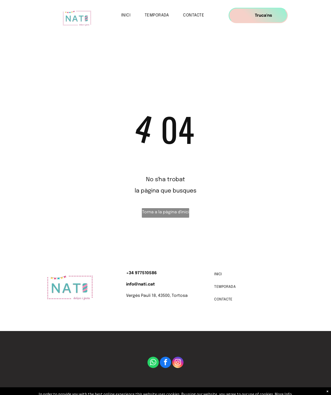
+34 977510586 (141, 273)
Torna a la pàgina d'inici (165, 212)
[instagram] (178, 363)
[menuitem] (128, 15)
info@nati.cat (140, 284)
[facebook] (165, 363)
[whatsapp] (153, 363)
